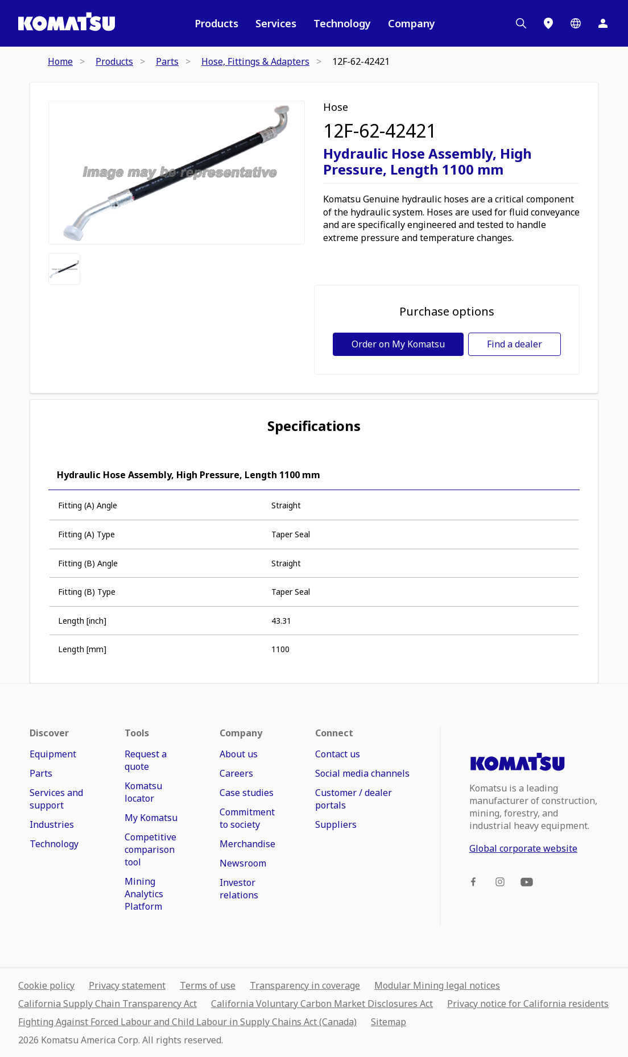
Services (275, 23)
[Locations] (548, 23)
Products (216, 23)
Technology (342, 23)
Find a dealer (514, 344)
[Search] (521, 23)
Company (411, 23)
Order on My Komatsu (398, 344)
